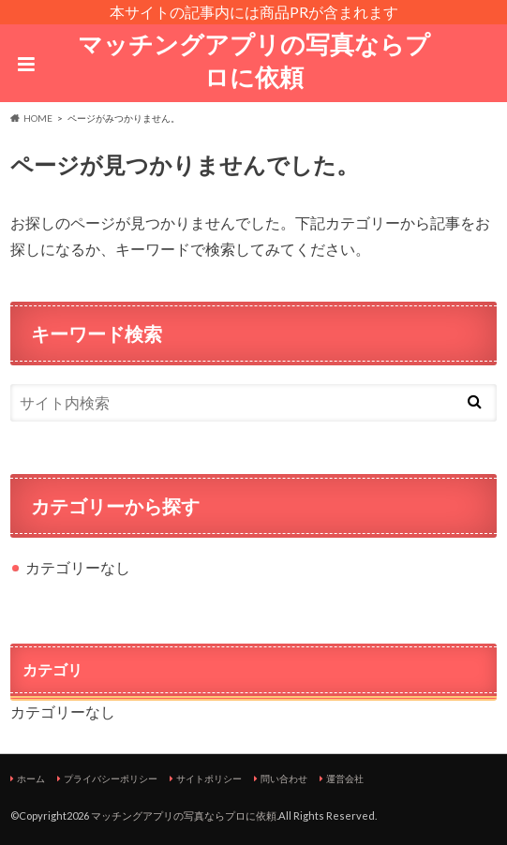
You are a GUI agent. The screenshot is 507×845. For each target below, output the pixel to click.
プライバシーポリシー (110, 778)
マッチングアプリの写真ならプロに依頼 (254, 60)
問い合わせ (284, 778)
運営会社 (345, 778)
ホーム (31, 778)
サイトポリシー (209, 778)
